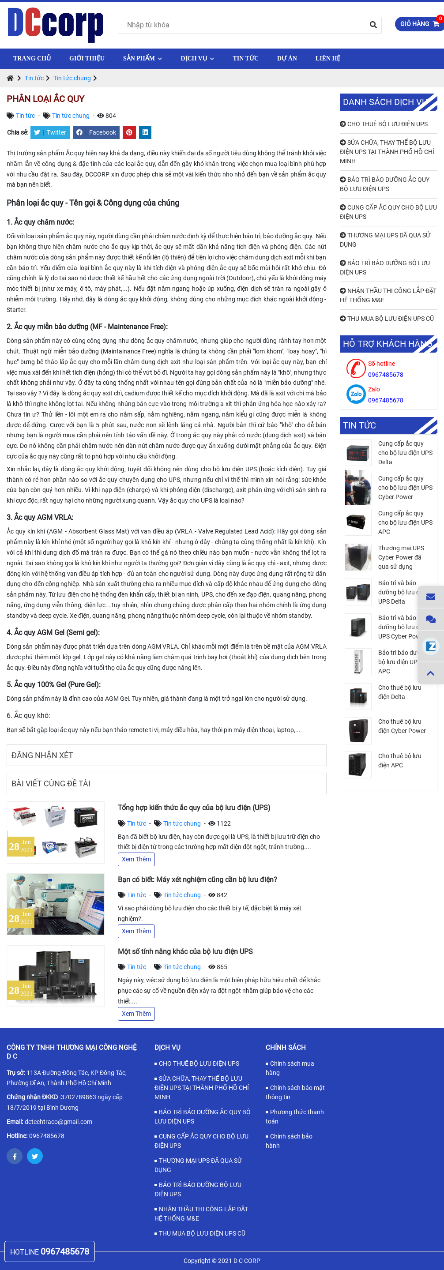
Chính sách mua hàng (290, 1068)
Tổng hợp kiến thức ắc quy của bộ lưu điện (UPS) (194, 808)
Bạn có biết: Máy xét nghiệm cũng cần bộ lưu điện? (197, 879)
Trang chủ (32, 58)
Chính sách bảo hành (289, 1141)
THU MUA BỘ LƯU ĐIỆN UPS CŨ (387, 318)
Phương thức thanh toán (295, 1116)
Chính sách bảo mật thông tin (295, 1092)
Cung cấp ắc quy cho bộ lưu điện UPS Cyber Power (405, 487)
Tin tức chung (72, 78)
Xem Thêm (136, 859)
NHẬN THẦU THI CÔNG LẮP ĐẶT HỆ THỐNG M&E (388, 295)
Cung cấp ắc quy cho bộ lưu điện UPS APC (405, 522)
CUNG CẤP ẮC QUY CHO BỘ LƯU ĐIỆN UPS (388, 212)
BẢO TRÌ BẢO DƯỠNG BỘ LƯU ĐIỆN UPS (385, 267)
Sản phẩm (142, 58)
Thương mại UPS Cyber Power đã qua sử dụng (401, 557)
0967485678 (46, 1135)
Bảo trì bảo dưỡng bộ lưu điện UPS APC (403, 662)
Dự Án (287, 58)
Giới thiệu (87, 58)
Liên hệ (328, 58)
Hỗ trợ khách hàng (388, 344)
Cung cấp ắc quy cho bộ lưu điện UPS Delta (405, 453)
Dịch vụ (197, 58)
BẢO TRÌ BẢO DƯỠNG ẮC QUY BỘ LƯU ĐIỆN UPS (384, 184)
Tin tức (246, 58)
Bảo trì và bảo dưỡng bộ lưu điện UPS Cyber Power (403, 627)
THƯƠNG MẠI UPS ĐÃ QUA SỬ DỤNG (385, 240)
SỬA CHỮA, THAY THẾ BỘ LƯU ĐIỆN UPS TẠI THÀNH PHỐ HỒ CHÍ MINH (387, 152)
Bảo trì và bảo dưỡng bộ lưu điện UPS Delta (403, 592)
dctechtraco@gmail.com (58, 1121)
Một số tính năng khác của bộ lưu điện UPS (185, 951)
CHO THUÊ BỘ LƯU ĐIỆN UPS (384, 124)
